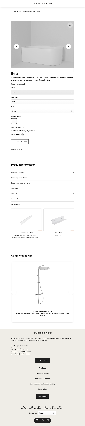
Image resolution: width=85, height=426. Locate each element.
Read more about (18, 84)
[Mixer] (42, 111)
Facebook (24, 407)
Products (26, 11)
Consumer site (16, 11)
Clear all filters (20, 142)
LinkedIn (45, 407)
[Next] (68, 46)
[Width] (42, 92)
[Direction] (42, 101)
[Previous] (16, 46)
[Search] (37, 420)
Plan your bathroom (42, 378)
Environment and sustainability (42, 384)
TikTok (39, 407)
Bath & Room (42, 396)
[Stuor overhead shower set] (42, 292)
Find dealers (17, 149)
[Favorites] (42, 420)
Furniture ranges (42, 373)
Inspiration (42, 389)
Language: (33, 413)
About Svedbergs (42, 361)
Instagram (32, 407)
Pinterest (53, 407)
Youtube (59, 407)
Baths (33, 11)
